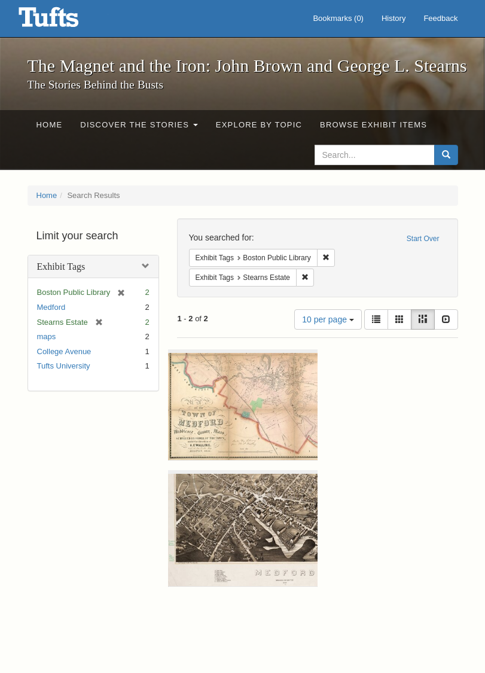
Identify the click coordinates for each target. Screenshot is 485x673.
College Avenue (64, 351)
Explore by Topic (259, 124)
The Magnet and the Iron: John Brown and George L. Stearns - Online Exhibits (63, 21)
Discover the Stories (139, 124)
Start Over (423, 239)
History (393, 18)
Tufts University (63, 365)
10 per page (328, 319)
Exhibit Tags (61, 266)
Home (49, 124)
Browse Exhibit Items (373, 124)
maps (46, 336)
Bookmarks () (338, 18)
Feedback (440, 18)
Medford (51, 307)
